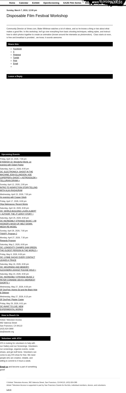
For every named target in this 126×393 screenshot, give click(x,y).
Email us (4, 367)
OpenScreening (51, 3)
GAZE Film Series (72, 3)
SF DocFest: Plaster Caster (12, 299)
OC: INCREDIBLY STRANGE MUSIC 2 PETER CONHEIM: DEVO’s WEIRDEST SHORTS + (17, 280)
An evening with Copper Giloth (13, 197)
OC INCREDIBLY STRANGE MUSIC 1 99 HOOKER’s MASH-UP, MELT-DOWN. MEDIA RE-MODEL (18, 224)
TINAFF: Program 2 (8, 234)
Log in (9, 390)
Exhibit (35, 3)
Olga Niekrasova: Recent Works (14, 204)
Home (12, 3)
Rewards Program (8, 240)
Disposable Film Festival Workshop (37, 15)
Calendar (23, 3)
